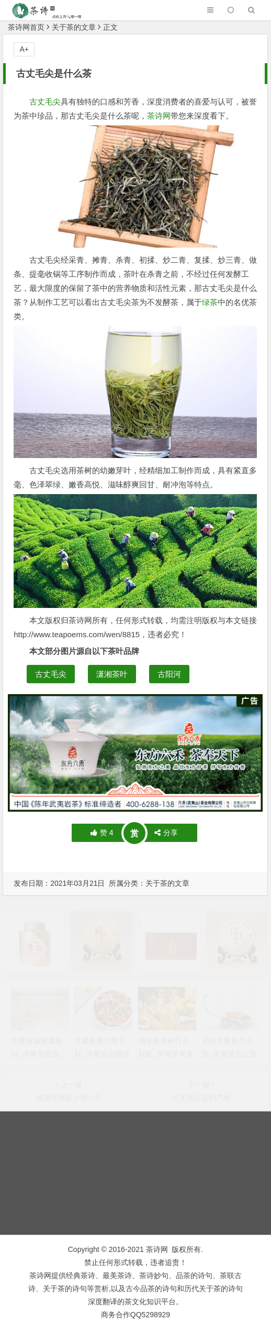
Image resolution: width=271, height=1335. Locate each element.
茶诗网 (159, 115)
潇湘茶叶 (112, 674)
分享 (166, 832)
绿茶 (210, 302)
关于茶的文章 (74, 27)
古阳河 (169, 674)
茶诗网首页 (26, 27)
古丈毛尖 (45, 101)
